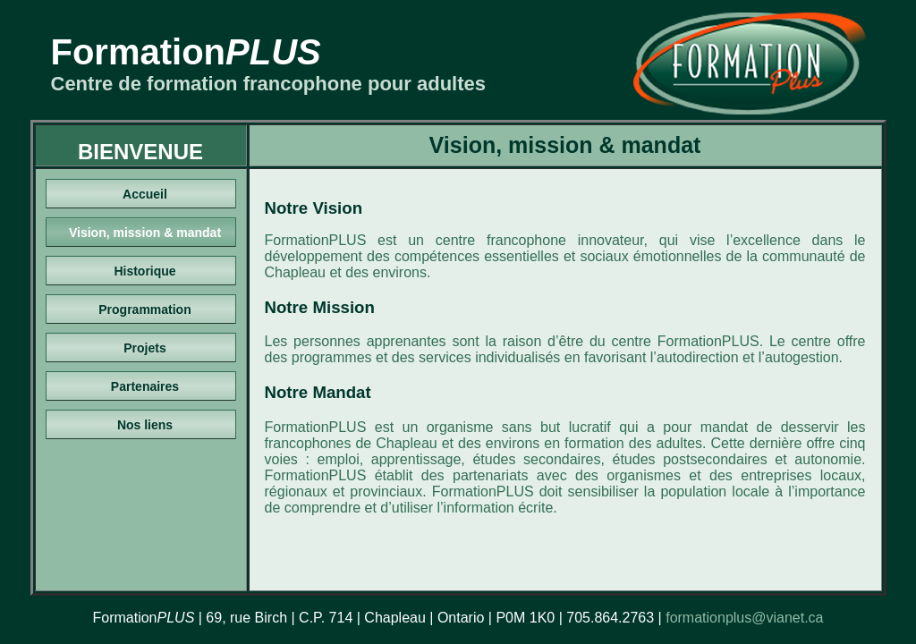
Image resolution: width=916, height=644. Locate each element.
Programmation (144, 309)
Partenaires (145, 386)
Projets (144, 348)
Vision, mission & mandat (145, 232)
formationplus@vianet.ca (744, 617)
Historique (144, 271)
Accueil (145, 194)
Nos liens (145, 425)
